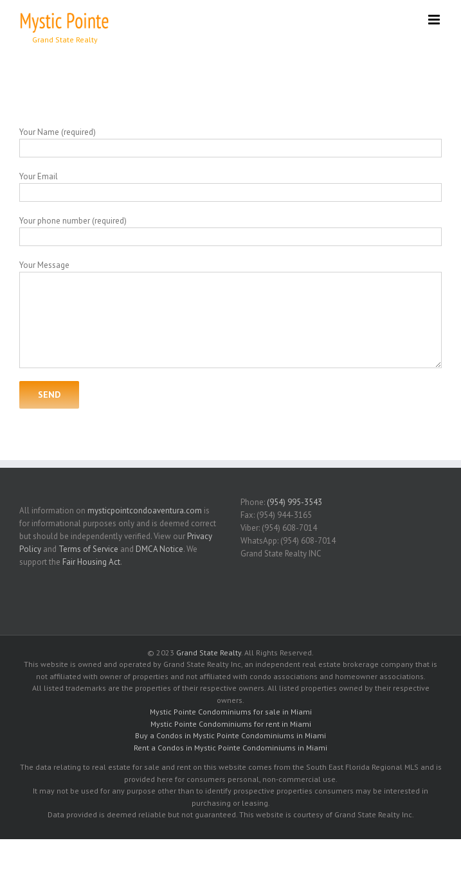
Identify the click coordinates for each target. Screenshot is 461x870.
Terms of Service (88, 549)
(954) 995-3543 (294, 502)
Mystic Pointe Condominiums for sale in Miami (231, 711)
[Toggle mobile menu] (435, 19)
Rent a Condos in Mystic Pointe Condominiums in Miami (230, 747)
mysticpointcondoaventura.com (144, 510)
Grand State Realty (208, 652)
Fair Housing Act (91, 561)
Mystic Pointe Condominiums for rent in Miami (230, 724)
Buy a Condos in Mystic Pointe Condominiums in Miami (230, 735)
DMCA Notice (159, 549)
